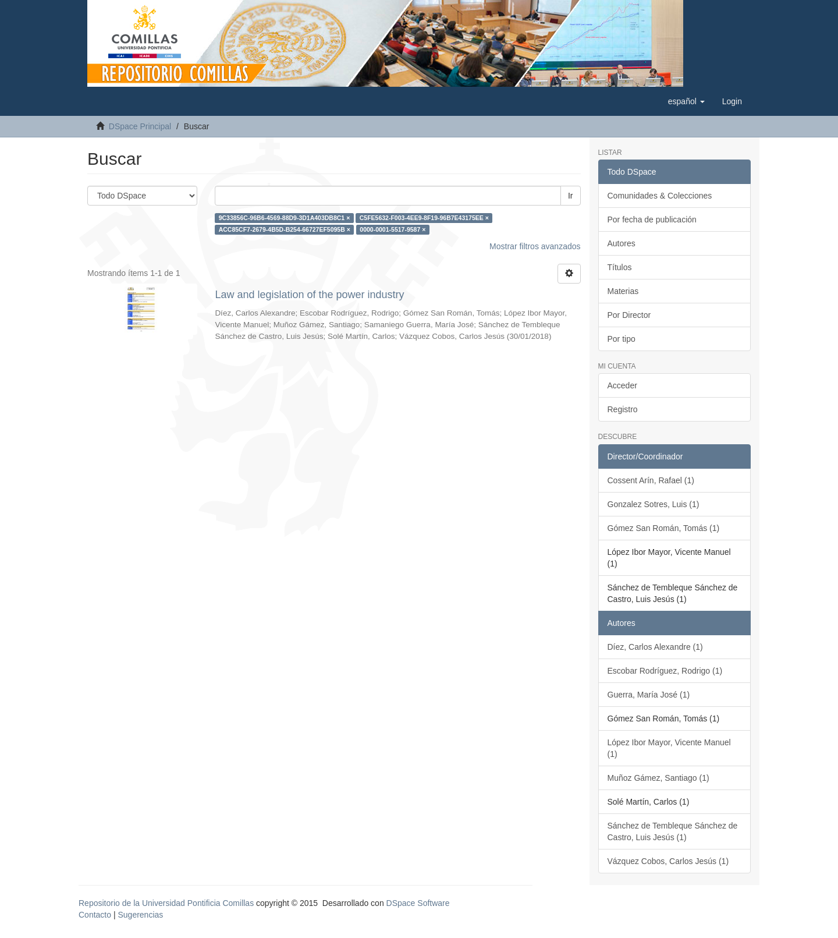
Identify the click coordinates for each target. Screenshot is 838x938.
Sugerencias (140, 914)
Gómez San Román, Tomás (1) (664, 528)
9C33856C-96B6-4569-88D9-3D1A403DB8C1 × (284, 217)
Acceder (622, 385)
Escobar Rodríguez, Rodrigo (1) (665, 670)
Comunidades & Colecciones (660, 195)
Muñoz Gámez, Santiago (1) (658, 778)
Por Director (629, 315)
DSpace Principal (140, 126)
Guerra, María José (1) (649, 694)
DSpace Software (418, 903)
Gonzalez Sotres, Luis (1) (653, 504)
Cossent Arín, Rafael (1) (651, 480)
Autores (621, 243)
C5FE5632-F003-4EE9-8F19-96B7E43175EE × (424, 217)
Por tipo (621, 339)
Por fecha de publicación (652, 219)
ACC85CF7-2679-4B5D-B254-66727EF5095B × (284, 229)
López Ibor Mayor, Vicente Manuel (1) (669, 748)
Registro (623, 409)
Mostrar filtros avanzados (534, 246)
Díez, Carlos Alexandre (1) (655, 647)
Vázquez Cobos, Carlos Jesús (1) (668, 861)
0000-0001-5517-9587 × (392, 229)
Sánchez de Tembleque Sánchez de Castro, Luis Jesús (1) (673, 831)
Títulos (620, 267)
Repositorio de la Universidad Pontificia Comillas (166, 903)
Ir (570, 195)
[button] (686, 101)
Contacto (95, 914)
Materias (623, 291)
